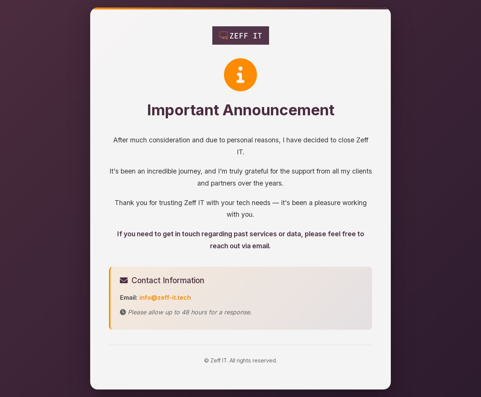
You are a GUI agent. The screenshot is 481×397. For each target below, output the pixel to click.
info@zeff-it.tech (165, 297)
